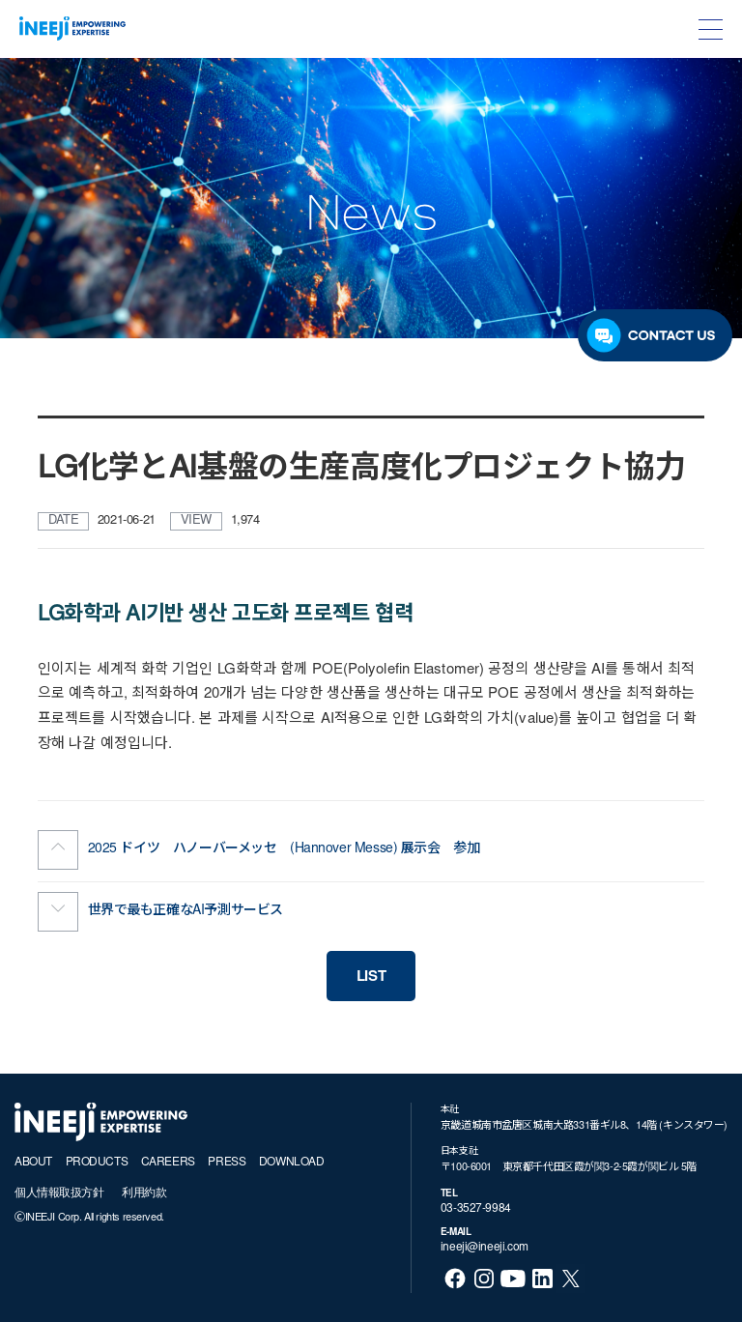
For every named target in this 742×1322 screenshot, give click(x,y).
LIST (371, 977)
